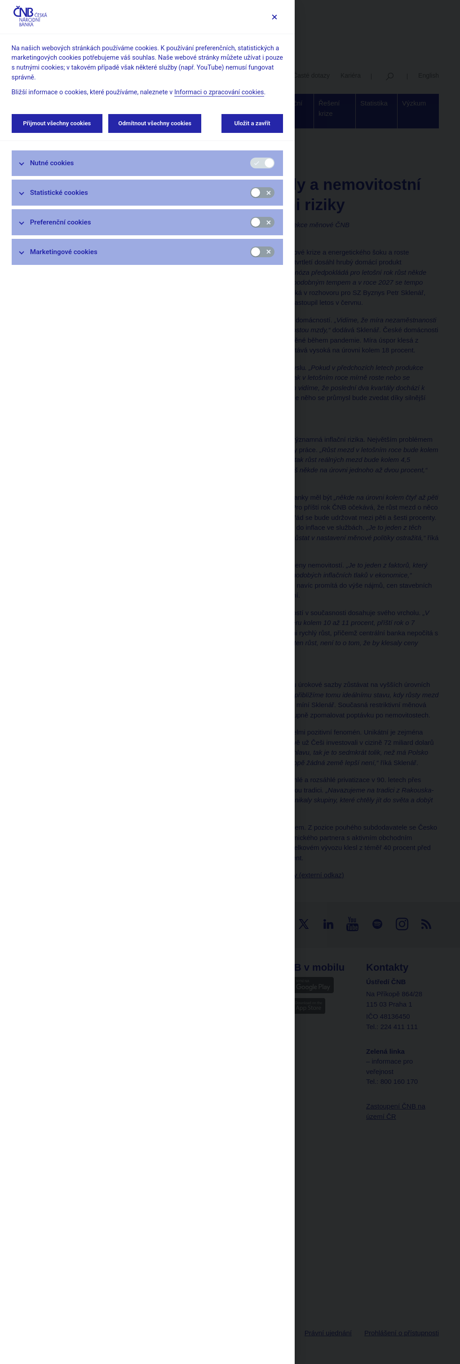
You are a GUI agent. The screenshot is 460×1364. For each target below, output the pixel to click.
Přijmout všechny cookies (57, 123)
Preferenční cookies (60, 222)
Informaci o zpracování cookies (219, 92)
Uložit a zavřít (252, 123)
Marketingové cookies (63, 252)
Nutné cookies (52, 163)
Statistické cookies (59, 193)
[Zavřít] (274, 17)
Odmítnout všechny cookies (154, 123)
